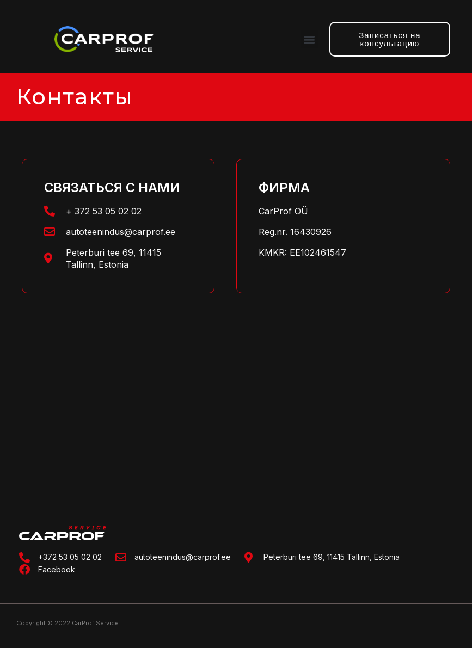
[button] (309, 39)
